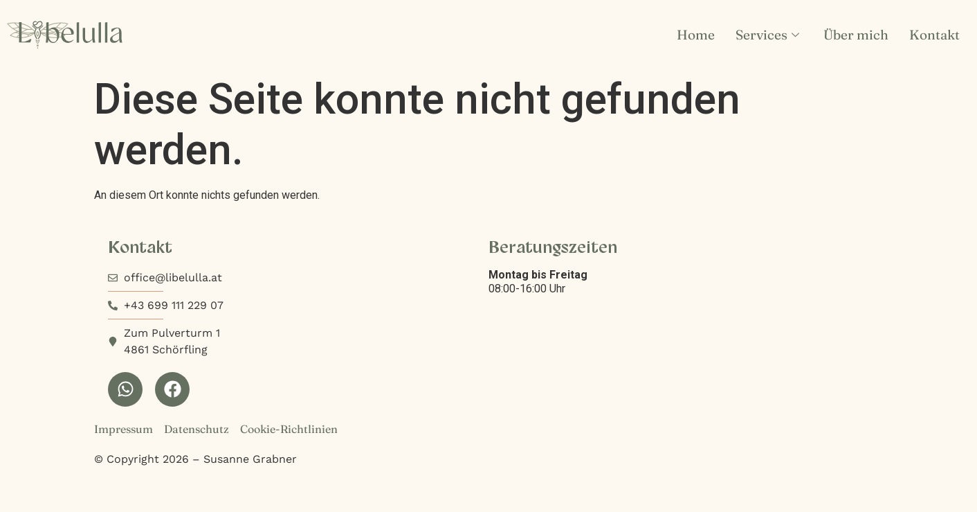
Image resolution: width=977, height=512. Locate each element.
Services (769, 34)
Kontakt (934, 34)
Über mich (855, 34)
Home (696, 34)
